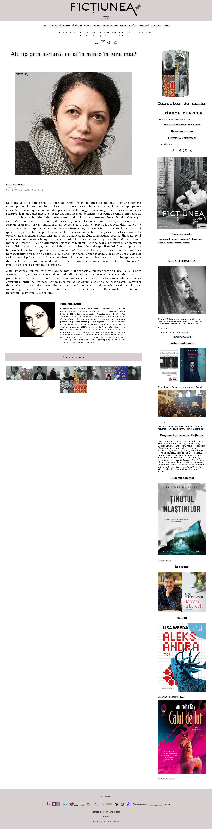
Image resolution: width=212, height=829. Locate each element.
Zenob (96, 25)
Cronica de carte (59, 25)
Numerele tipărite (182, 234)
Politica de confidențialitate (106, 812)
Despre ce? (198, 429)
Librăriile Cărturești (182, 137)
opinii (186, 243)
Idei (44, 25)
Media (106, 817)
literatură (185, 239)
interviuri (197, 239)
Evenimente (110, 25)
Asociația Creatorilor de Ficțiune (181, 124)
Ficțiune (77, 25)
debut (170, 243)
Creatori (143, 25)
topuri (161, 243)
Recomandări (128, 25)
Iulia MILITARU (15, 184)
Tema (87, 25)
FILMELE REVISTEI (182, 337)
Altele (166, 25)
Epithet (184, 332)
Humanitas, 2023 (166, 778)
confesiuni (164, 239)
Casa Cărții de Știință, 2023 (171, 697)
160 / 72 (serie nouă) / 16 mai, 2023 (26, 190)
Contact (156, 25)
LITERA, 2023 (164, 560)
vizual (175, 239)
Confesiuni (11, 188)
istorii (178, 243)
